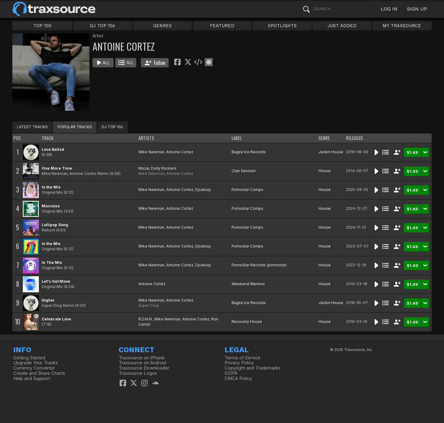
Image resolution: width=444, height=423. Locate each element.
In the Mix (51, 187)
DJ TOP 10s (102, 25)
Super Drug (148, 305)
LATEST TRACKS (32, 127)
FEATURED (222, 25)
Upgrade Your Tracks (35, 363)
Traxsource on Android (142, 363)
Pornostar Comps (247, 189)
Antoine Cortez (179, 152)
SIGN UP (417, 9)
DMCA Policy (238, 378)
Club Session (244, 170)
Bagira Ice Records (249, 152)
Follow (155, 62)
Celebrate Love (56, 319)
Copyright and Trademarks (252, 368)
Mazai (143, 168)
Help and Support (31, 378)
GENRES (162, 25)
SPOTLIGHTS (282, 25)
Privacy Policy (239, 363)
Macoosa (51, 206)
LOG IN (389, 9)
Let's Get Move (56, 281)
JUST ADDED (341, 25)
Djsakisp (203, 189)
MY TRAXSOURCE (402, 25)
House (325, 170)
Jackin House (331, 152)
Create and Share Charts (39, 373)
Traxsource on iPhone (142, 358)
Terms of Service (242, 358)
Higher (48, 300)
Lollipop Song (55, 224)
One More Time (57, 168)
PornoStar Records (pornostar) (259, 265)
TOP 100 (42, 25)
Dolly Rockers (163, 168)
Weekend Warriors (248, 283)
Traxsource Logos (138, 373)
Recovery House (247, 321)
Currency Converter (34, 368)
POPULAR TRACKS (75, 127)
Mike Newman (151, 152)
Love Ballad (53, 149)
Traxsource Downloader (144, 368)
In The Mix (52, 262)
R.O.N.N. (145, 319)
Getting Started (29, 358)
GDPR (230, 373)
